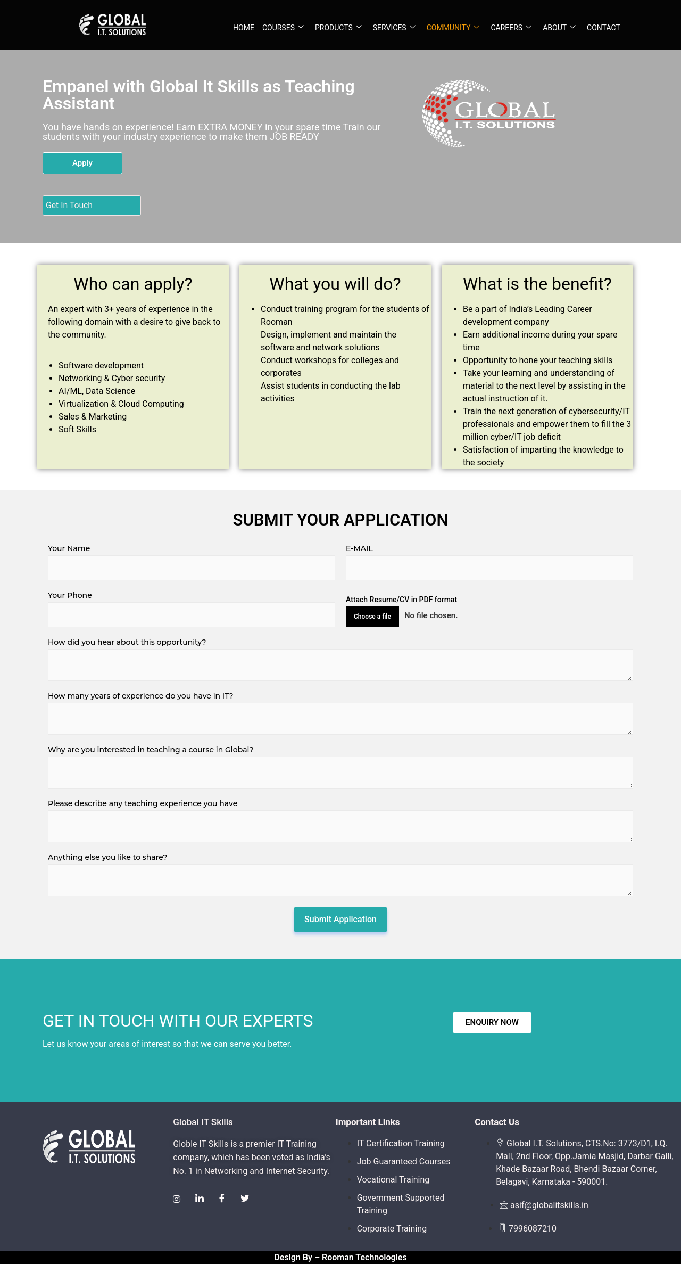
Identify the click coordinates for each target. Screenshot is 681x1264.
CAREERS (511, 27)
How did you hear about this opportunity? (127, 642)
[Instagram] (177, 1200)
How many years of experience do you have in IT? (141, 696)
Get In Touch (69, 205)
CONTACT (603, 27)
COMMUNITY (453, 27)
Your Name (69, 548)
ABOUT (559, 27)
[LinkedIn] (201, 1200)
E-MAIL (359, 548)
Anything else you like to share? (107, 857)
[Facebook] (224, 1200)
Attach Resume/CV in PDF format (401, 599)
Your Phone (70, 595)
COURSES (283, 27)
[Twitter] (247, 1200)
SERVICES (394, 27)
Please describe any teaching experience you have (142, 803)
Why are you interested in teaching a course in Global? (150, 749)
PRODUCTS (338, 27)
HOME (243, 27)
